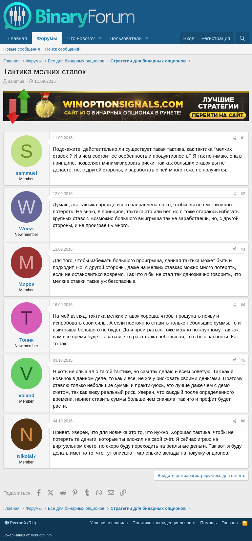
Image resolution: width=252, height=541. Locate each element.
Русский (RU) (20, 522)
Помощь (208, 522)
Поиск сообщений (63, 49)
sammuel (17, 81)
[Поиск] (242, 38)
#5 (243, 360)
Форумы (47, 38)
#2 (243, 194)
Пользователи (126, 38)
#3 (243, 249)
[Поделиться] (234, 138)
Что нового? (81, 38)
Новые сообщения (21, 49)
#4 (243, 305)
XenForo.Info (41, 535)
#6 (243, 421)
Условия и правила (109, 522)
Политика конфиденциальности (164, 522)
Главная (17, 38)
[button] (100, 38)
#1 (243, 138)
